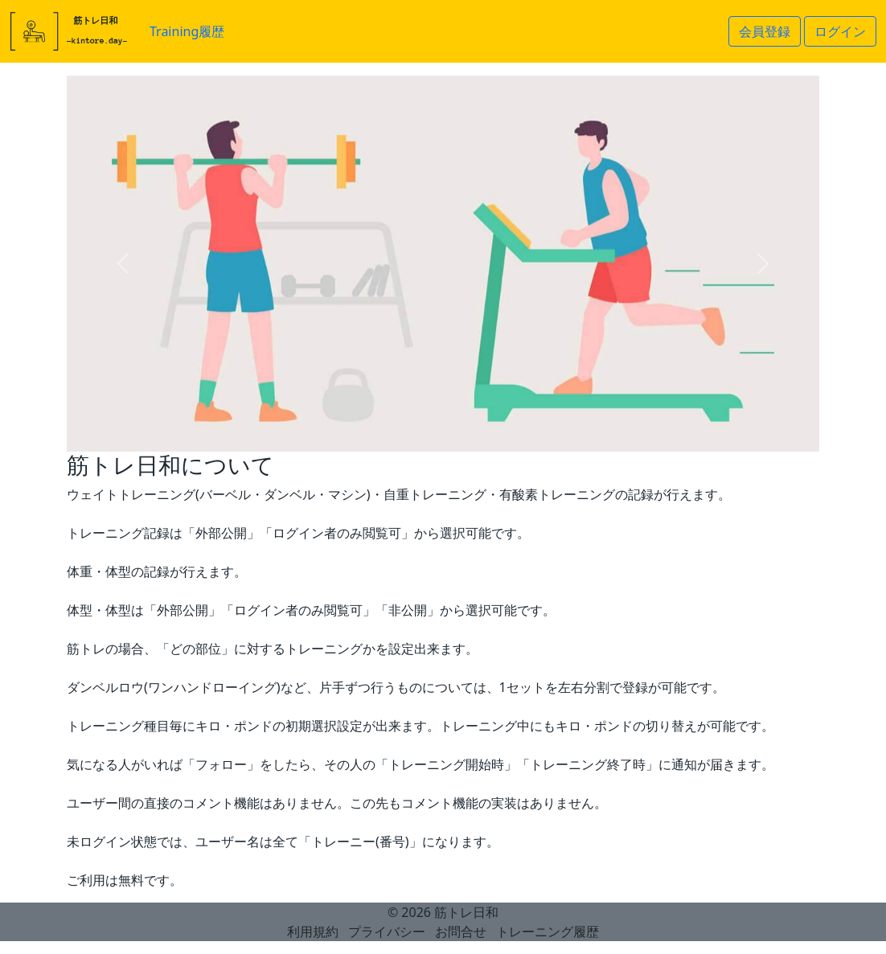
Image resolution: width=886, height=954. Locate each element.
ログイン (840, 31)
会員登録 (764, 31)
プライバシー (386, 931)
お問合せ (460, 931)
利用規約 (312, 931)
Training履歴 (187, 31)
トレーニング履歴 (547, 931)
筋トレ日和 (466, 912)
